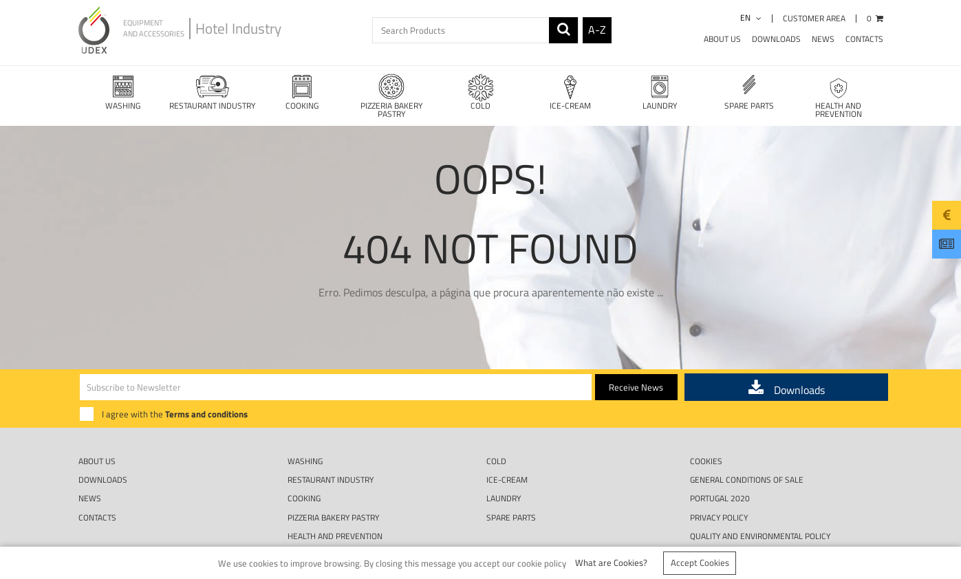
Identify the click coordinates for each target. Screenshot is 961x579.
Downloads (776, 38)
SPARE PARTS (749, 92)
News (823, 38)
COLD (481, 92)
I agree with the (175, 382)
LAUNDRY (659, 92)
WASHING (123, 92)
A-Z (597, 29)
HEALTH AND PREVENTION (838, 96)
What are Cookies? (611, 562)
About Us (722, 38)
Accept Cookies (700, 562)
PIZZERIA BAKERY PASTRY (391, 96)
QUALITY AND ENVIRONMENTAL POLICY (760, 504)
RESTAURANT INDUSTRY (212, 92)
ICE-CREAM (570, 92)
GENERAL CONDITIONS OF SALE (746, 448)
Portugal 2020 (720, 466)
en (751, 17)
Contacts (864, 38)
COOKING (302, 92)
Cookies (706, 429)
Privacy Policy (719, 486)
